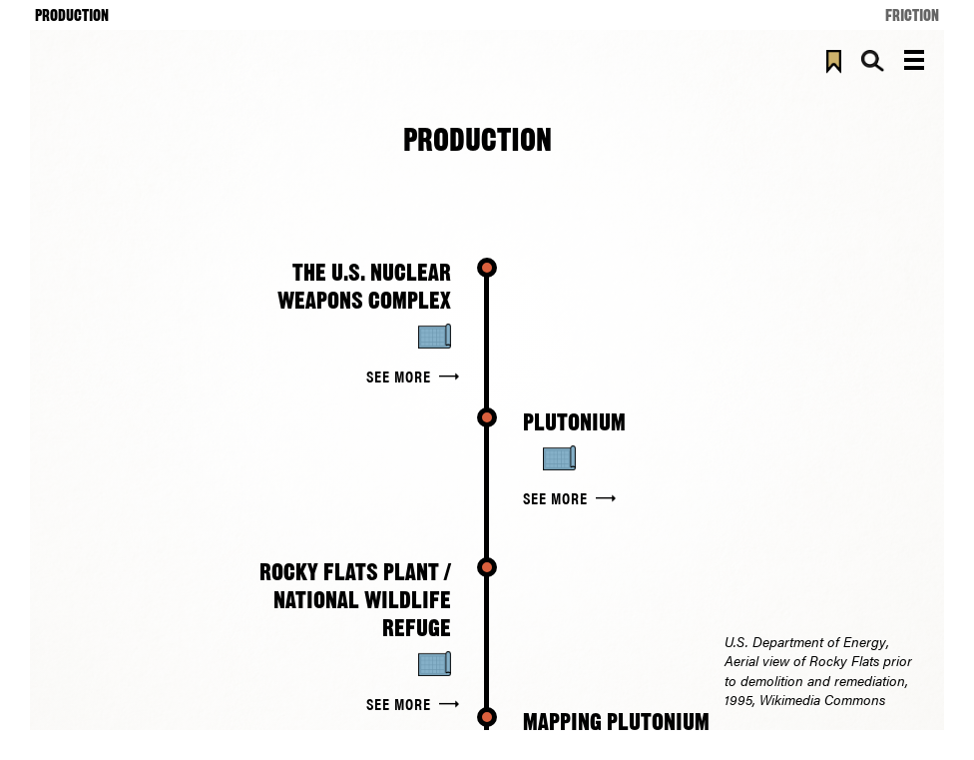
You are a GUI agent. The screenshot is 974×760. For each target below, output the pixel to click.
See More (398, 376)
